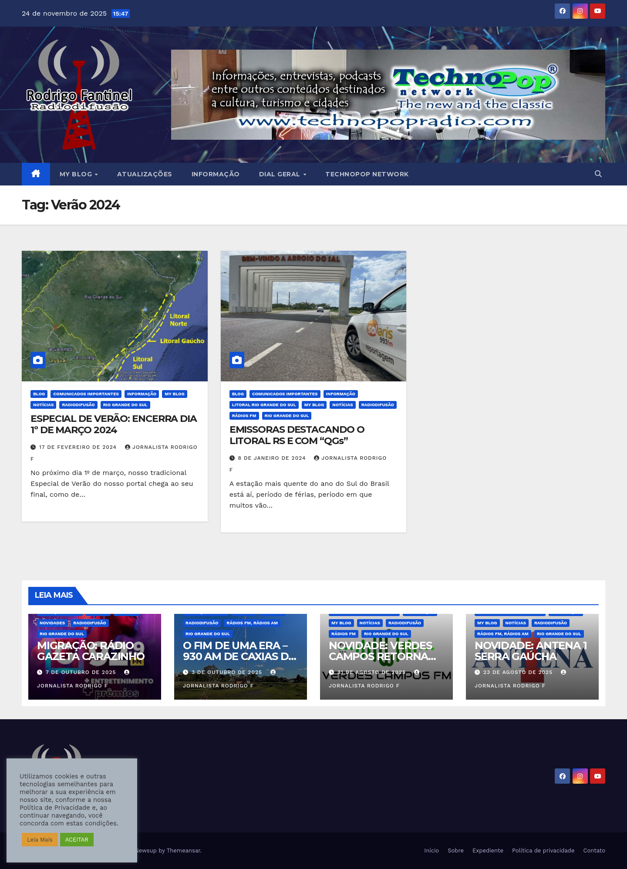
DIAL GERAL (281, 174)
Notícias (43, 404)
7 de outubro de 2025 (82, 672)
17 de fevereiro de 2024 (79, 447)
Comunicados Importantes (86, 393)
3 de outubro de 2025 (228, 672)
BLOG (39, 393)
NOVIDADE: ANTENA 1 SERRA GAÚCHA (531, 651)
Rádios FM (244, 415)
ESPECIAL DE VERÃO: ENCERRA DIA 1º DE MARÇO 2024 (113, 424)
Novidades (52, 622)
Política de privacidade (543, 850)
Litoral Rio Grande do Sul (264, 404)
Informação (216, 174)
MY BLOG (77, 174)
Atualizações (144, 174)
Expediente (487, 850)
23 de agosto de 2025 (519, 672)
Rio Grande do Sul (125, 404)
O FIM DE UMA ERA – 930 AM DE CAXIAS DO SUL (240, 656)
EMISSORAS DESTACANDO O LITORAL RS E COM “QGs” (296, 435)
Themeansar (183, 850)
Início (431, 850)
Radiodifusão (78, 404)
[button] (598, 174)
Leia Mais (40, 839)
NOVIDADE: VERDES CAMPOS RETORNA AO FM (380, 656)
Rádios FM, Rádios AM (252, 622)
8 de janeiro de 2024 (273, 458)
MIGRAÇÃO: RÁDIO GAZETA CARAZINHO (91, 651)
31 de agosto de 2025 (372, 672)
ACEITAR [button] (76, 839)
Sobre (456, 850)
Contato (594, 850)
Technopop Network (367, 174)
